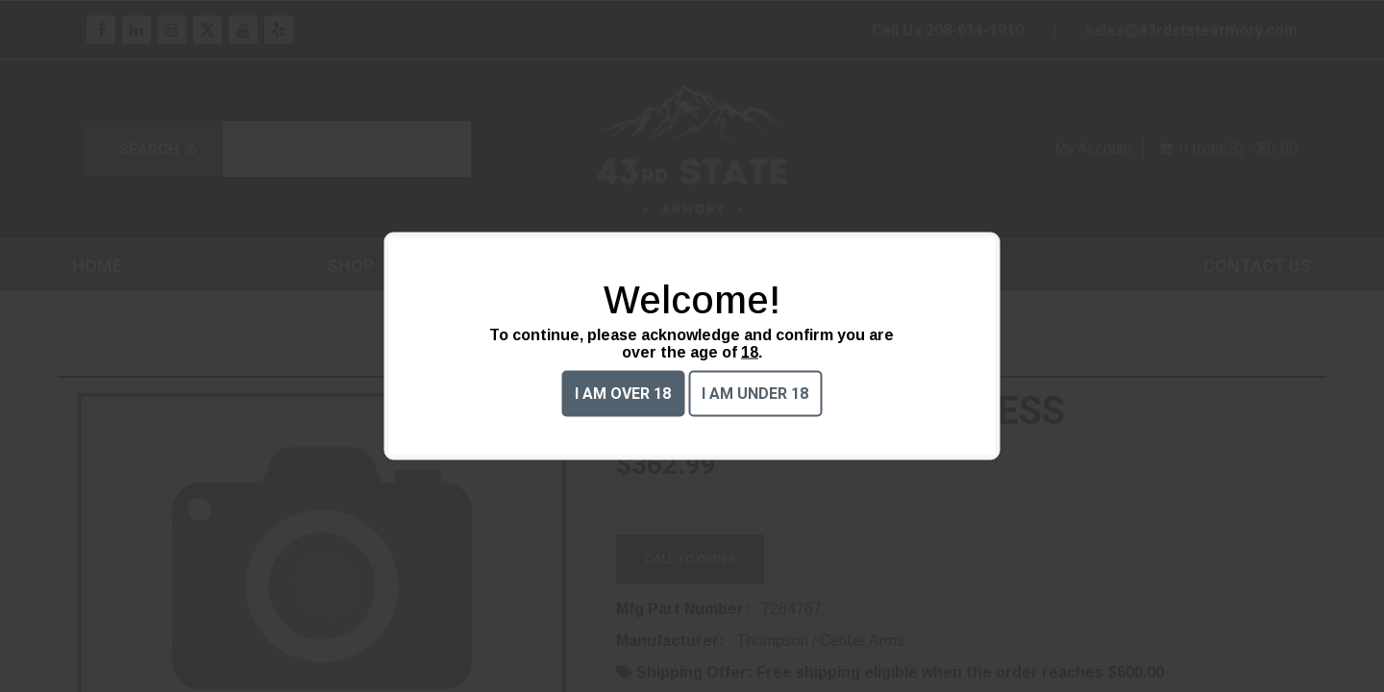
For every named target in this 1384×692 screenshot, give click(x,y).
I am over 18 (623, 393)
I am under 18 (755, 393)
